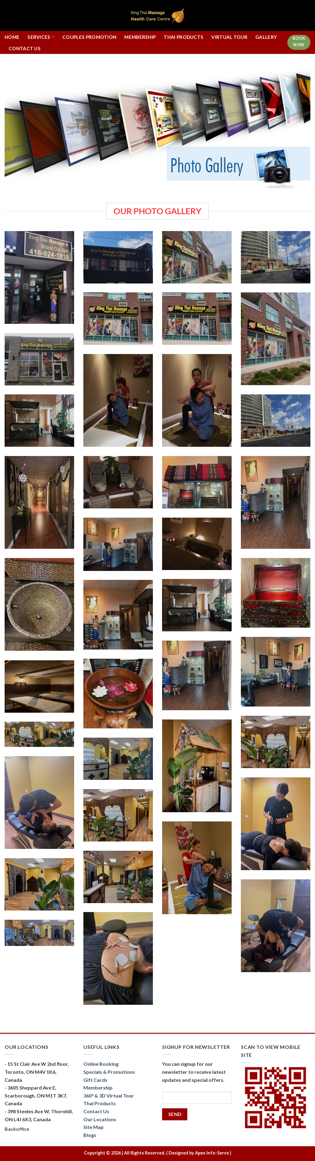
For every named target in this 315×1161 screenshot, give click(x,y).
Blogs (89, 1135)
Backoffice (17, 1129)
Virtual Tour (229, 37)
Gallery (266, 37)
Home (12, 37)
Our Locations (99, 1119)
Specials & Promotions (109, 1072)
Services (40, 37)
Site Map (93, 1127)
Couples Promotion (89, 37)
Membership (140, 37)
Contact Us (25, 48)
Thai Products (183, 37)
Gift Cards (95, 1080)
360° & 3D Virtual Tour (108, 1095)
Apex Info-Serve (212, 1152)
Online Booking (100, 1064)
